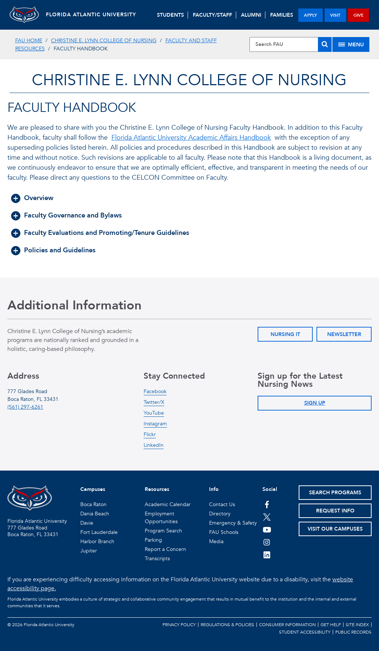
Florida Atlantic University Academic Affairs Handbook (191, 137)
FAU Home (28, 40)
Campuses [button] (92, 489)
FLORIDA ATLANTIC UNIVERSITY (92, 14)
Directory (220, 513)
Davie (86, 523)
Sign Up (314, 402)
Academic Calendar (168, 504)
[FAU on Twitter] (267, 517)
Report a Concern (165, 549)
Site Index (357, 625)
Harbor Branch (97, 541)
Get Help (331, 625)
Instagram (155, 423)
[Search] (325, 44)
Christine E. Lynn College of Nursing (104, 40)
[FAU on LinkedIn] (267, 554)
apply (310, 15)
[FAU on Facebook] (267, 504)
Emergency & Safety (233, 523)
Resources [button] (157, 489)
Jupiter (88, 550)
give (358, 15)
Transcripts (157, 558)
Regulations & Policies (227, 625)
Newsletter (344, 334)
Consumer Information (287, 625)
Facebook (155, 391)
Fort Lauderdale (99, 532)
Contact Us (222, 504)
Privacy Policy (179, 625)
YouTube (154, 412)
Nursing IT (285, 334)
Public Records (353, 632)
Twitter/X (154, 402)
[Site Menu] (350, 44)
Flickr (150, 434)
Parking (153, 540)
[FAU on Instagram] (267, 542)
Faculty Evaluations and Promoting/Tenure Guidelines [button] (106, 233)
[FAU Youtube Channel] (267, 529)
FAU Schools (223, 532)
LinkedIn (154, 445)
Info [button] (214, 489)
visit (335, 15)
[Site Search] (290, 44)
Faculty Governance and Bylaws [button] (73, 215)
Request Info (335, 510)
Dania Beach (94, 513)
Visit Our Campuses (335, 528)
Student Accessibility (305, 632)
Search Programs (335, 492)
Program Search (163, 530)
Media (216, 541)
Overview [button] (38, 198)
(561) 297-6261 (25, 407)
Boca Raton (93, 504)
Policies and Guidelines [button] (59, 250)
